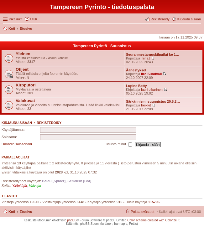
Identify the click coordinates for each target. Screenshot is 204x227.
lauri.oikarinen (151, 89)
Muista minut (119, 144)
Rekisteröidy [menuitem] (160, 19)
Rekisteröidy (49, 123)
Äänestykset (136, 70)
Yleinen (23, 53)
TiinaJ (145, 58)
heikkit (146, 105)
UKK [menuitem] (33, 19)
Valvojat (35, 186)
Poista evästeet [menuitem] (142, 212)
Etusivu (26, 212)
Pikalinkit (15, 19)
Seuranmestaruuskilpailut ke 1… (152, 54)
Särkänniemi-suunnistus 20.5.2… (153, 101)
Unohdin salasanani (17, 144)
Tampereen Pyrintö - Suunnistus (102, 46)
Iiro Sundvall (151, 74)
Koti (11, 212)
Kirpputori (26, 85)
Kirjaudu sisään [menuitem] (189, 19)
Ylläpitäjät (19, 186)
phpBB (71, 220)
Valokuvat (25, 100)
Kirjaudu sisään (17, 123)
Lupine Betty (136, 86)
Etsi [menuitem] (199, 29)
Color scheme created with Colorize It (153, 220)
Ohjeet (22, 69)
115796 (154, 202)
